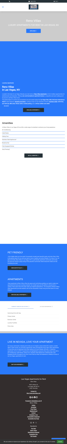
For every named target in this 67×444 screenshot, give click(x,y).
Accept (60, 441)
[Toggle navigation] (3, 7)
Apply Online (32, 1)
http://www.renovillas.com (33, 421)
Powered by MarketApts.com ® (33, 429)
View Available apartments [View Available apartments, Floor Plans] (19, 294)
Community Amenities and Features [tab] (20, 306)
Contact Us (33, 419)
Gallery (33, 433)
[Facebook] (35, 425)
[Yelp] (33, 425)
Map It (56, 1)
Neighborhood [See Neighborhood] (33, 439)
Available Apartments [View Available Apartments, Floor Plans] (33, 110)
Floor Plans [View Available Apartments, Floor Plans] (34, 437)
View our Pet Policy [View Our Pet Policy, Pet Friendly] (17, 268)
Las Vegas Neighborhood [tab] (46, 306)
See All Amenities (33, 155)
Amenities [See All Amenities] (33, 435)
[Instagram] (37, 425)
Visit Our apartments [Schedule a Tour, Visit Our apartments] (17, 392)
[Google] (31, 425)
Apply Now (33, 31)
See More (6, 105)
